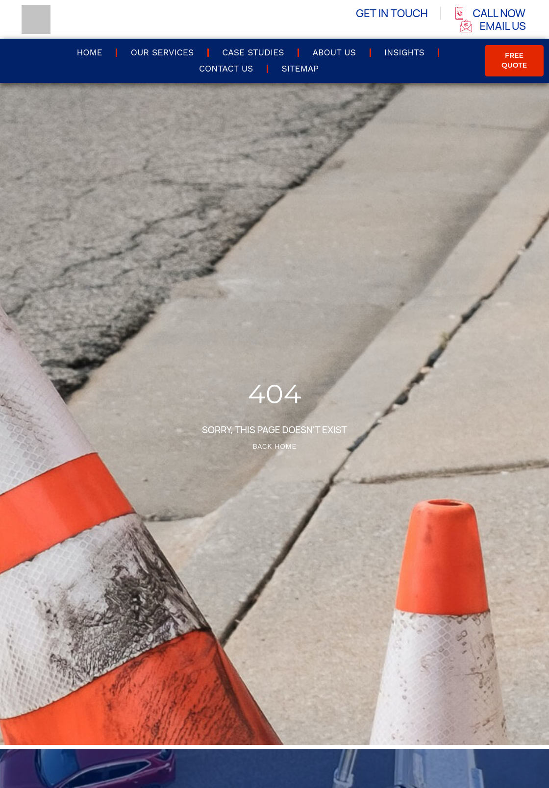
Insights (404, 52)
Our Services (162, 52)
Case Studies (253, 52)
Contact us (226, 69)
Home (89, 52)
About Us (334, 52)
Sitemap (300, 69)
